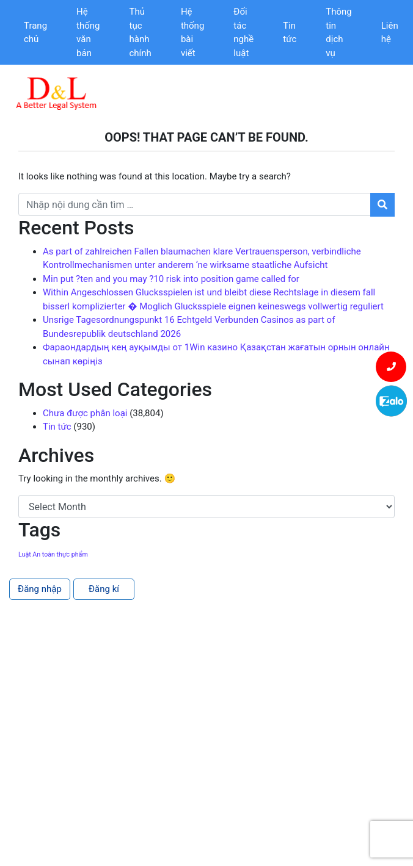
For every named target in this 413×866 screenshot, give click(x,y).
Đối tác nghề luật (243, 32)
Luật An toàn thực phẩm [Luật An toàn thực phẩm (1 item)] (53, 554)
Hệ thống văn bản (88, 32)
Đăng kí (104, 588)
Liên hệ (389, 32)
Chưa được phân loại (85, 413)
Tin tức (289, 32)
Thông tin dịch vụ (338, 32)
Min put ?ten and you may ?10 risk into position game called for (171, 278)
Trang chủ (35, 32)
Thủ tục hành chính (141, 32)
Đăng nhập (40, 588)
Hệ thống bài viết (192, 32)
